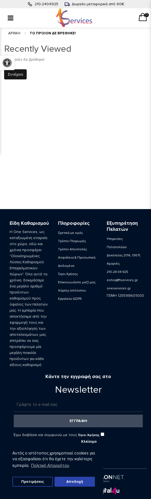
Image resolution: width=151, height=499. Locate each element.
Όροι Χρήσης (68, 274)
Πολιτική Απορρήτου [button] (50, 465)
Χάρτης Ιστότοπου (72, 291)
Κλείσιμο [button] (89, 441)
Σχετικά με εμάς (70, 233)
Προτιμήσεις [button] (32, 481)
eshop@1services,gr (122, 280)
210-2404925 (46, 4)
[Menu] (10, 18)
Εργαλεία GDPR (70, 299)
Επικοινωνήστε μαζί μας (76, 282)
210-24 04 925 (117, 272)
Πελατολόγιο (117, 247)
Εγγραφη (78, 420)
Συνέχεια (15, 74)
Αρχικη (14, 33)
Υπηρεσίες (115, 239)
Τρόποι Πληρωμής (72, 241)
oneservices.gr (119, 288)
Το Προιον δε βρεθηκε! (53, 33)
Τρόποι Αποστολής (72, 249)
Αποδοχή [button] (74, 481)
